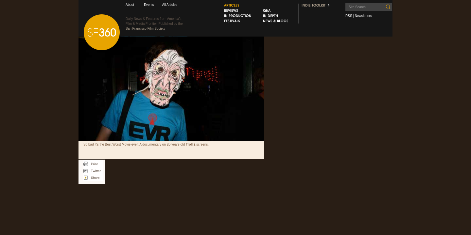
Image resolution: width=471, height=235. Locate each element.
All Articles (169, 5)
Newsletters (363, 16)
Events (149, 5)
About (130, 5)
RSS (348, 16)
